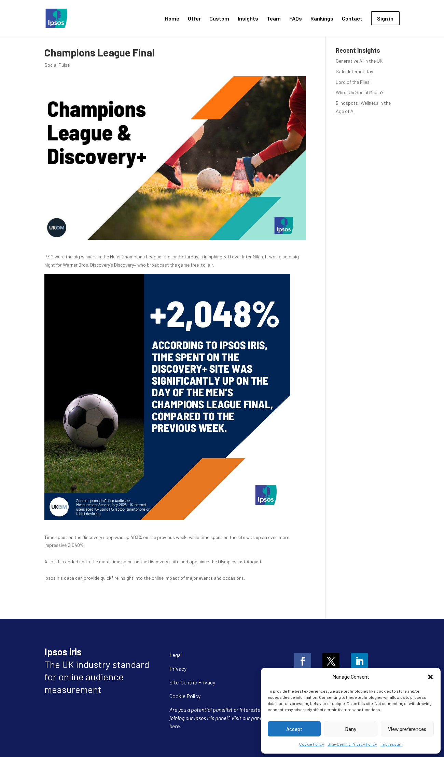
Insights (248, 19)
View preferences (407, 729)
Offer (194, 19)
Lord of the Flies (353, 82)
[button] (430, 676)
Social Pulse (57, 65)
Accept (294, 729)
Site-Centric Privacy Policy (352, 744)
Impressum (391, 744)
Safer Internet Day (354, 71)
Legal (175, 655)
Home (172, 19)
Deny (350, 729)
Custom (219, 19)
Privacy (177, 668)
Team (274, 19)
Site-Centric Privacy (192, 682)
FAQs (295, 19)
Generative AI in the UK (359, 61)
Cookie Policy (311, 744)
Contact (352, 19)
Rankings (321, 19)
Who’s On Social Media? (360, 92)
